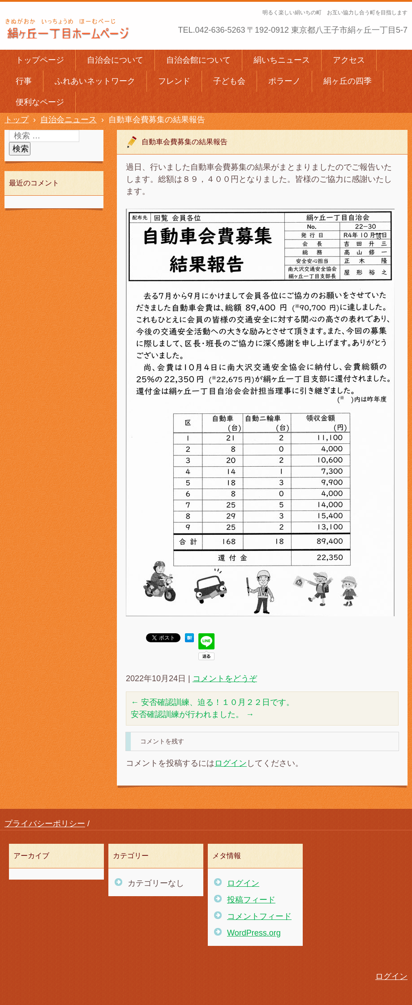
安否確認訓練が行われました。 (192, 714)
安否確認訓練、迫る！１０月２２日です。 (212, 702)
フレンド (174, 81)
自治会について (115, 60)
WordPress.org (254, 932)
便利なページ (40, 102)
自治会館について (198, 60)
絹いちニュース (281, 60)
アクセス (349, 60)
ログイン (231, 763)
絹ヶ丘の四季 (347, 81)
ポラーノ (284, 81)
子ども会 (229, 81)
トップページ (40, 60)
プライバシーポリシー (44, 823)
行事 (24, 81)
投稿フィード (251, 899)
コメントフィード (259, 916)
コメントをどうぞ (225, 678)
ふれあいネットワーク (95, 81)
